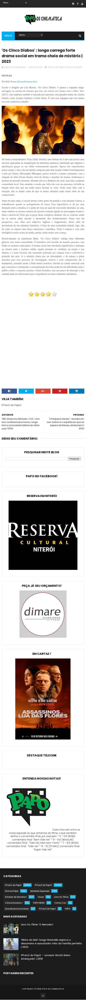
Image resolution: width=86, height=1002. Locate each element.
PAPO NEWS (39, 905)
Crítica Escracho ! (14, 905)
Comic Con (60, 905)
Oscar (41, 899)
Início (8, 36)
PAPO (67, 910)
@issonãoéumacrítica (27, 83)
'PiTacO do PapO (47, 910)
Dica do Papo (11, 893)
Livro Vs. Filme (61, 899)
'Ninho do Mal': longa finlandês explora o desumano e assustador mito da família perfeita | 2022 (51, 945)
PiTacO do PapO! (73, 69)
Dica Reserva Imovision (17, 910)
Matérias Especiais (40, 893)
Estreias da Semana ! (16, 899)
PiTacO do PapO (56, 69)
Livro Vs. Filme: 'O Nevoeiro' (37, 926)
